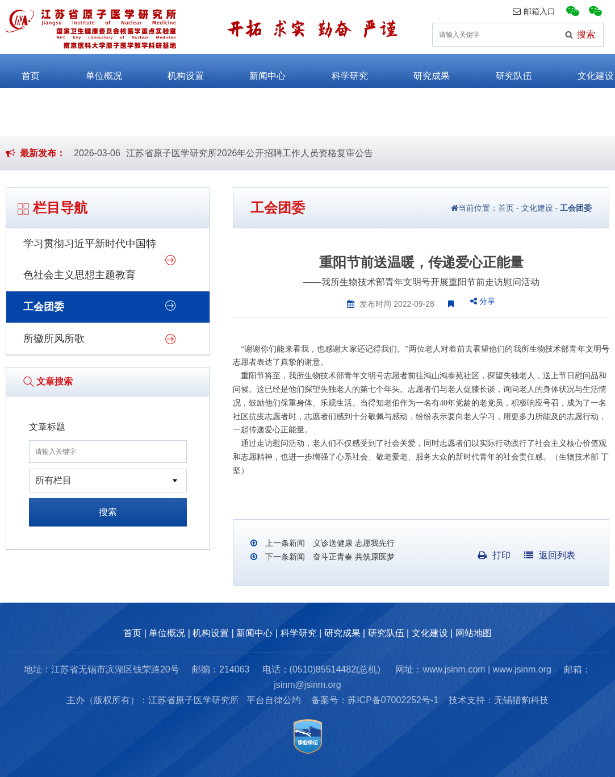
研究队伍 (504, 71)
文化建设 (585, 71)
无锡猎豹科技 (521, 700)
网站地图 (473, 633)
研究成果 (421, 71)
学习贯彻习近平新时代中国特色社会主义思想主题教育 (89, 259)
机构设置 (175, 71)
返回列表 (549, 555)
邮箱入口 (534, 11)
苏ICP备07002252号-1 (393, 700)
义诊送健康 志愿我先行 (353, 543)
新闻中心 (257, 71)
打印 (494, 555)
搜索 (108, 512)
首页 (20, 71)
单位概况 (93, 71)
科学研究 (339, 71)
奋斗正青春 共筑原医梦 (353, 556)
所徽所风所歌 (54, 338)
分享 (482, 301)
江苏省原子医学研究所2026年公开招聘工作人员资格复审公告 (250, 153)
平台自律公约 (273, 700)
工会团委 (43, 306)
